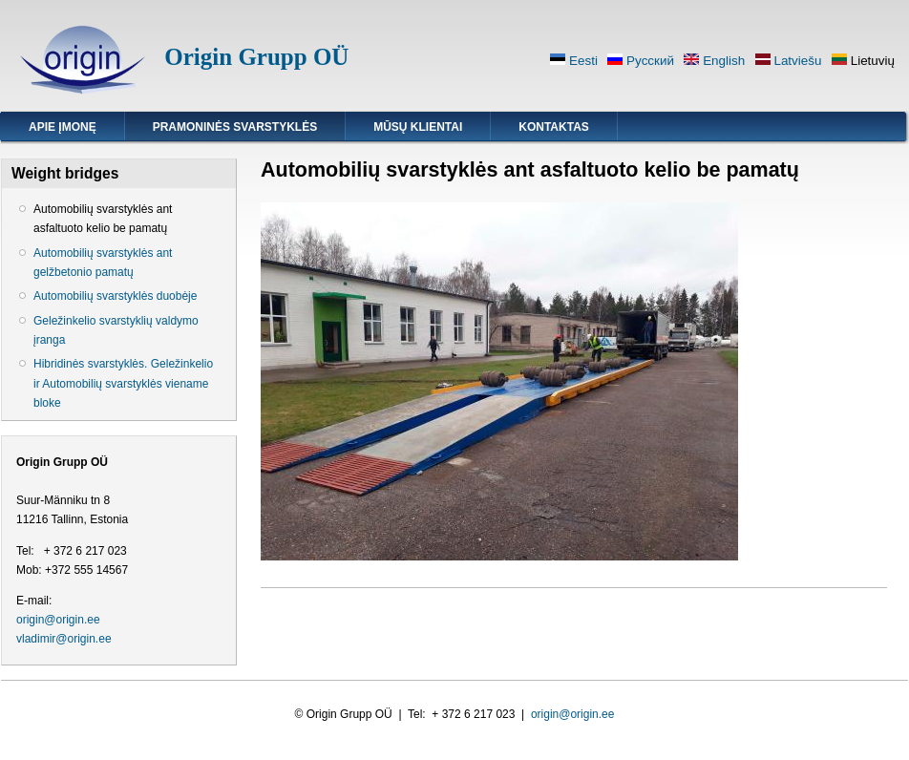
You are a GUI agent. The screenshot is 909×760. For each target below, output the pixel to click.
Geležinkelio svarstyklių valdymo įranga (116, 330)
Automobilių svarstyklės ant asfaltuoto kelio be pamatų (102, 218)
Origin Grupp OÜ (256, 57)
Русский (640, 60)
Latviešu (788, 60)
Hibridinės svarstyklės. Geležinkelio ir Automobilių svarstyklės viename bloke (123, 383)
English (714, 60)
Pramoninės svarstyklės (235, 127)
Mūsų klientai (417, 127)
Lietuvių (863, 60)
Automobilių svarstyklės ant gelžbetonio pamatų (102, 262)
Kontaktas (553, 127)
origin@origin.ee (58, 619)
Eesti (574, 60)
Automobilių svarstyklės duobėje (115, 296)
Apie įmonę (62, 127)
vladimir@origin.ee (64, 638)
